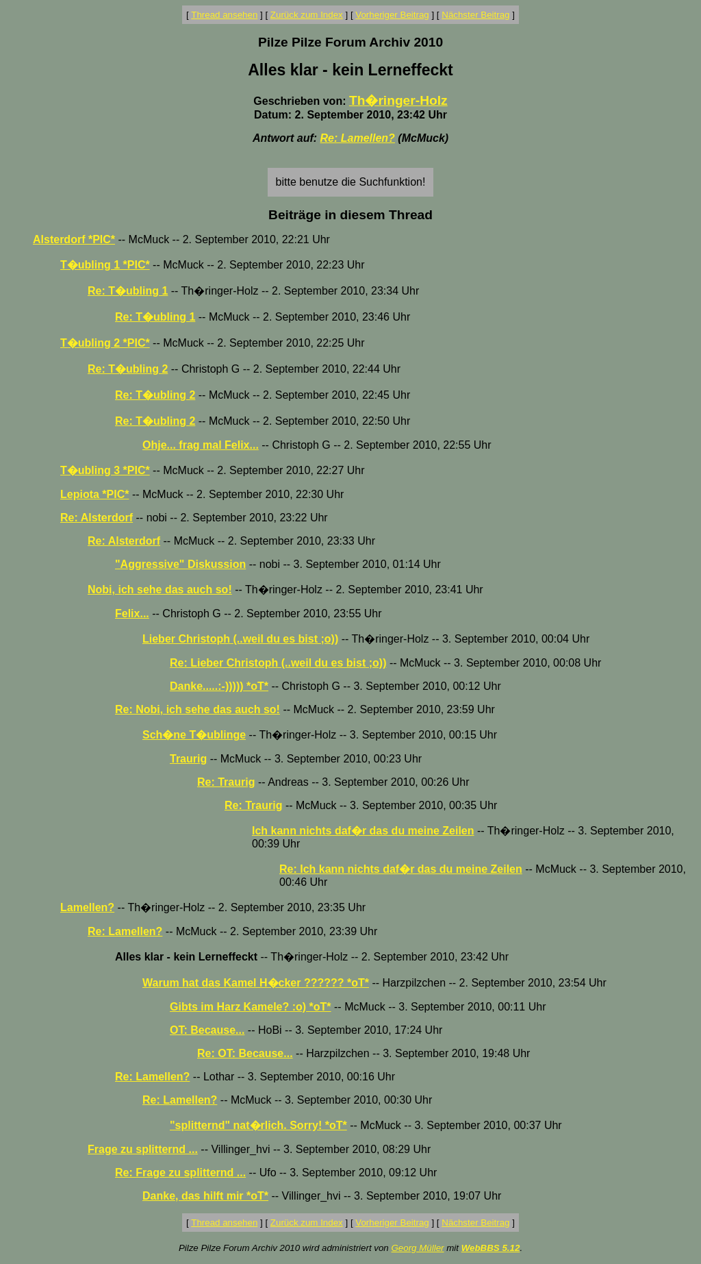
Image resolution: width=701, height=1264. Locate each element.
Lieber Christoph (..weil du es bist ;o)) (240, 639)
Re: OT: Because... (245, 1053)
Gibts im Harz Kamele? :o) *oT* (250, 1007)
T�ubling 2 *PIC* (105, 343)
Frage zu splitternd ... (143, 1149)
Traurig (188, 759)
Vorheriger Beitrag (392, 15)
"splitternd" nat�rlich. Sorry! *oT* (258, 1125)
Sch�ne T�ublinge (194, 735)
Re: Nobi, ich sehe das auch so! (197, 709)
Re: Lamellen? (357, 138)
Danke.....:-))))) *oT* (219, 686)
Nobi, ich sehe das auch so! (160, 589)
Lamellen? (87, 907)
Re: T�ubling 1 (128, 291)
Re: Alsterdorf (96, 517)
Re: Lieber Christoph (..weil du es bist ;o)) (278, 663)
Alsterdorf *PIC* (74, 239)
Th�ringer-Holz (398, 100)
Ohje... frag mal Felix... (200, 445)
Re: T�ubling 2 (128, 369)
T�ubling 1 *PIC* (105, 265)
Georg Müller (417, 1248)
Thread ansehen (224, 15)
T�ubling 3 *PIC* (105, 470)
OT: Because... (207, 1030)
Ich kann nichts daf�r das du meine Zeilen (363, 831)
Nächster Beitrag (475, 15)
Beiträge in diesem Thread (350, 215)
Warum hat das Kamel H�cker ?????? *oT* (255, 983)
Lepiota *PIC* (94, 494)
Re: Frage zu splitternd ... (180, 1172)
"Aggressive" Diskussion (180, 564)
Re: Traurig (226, 782)
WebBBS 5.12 (490, 1248)
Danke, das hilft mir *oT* (205, 1196)
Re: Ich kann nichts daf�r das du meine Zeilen (400, 869)
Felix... (132, 613)
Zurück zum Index (306, 15)
